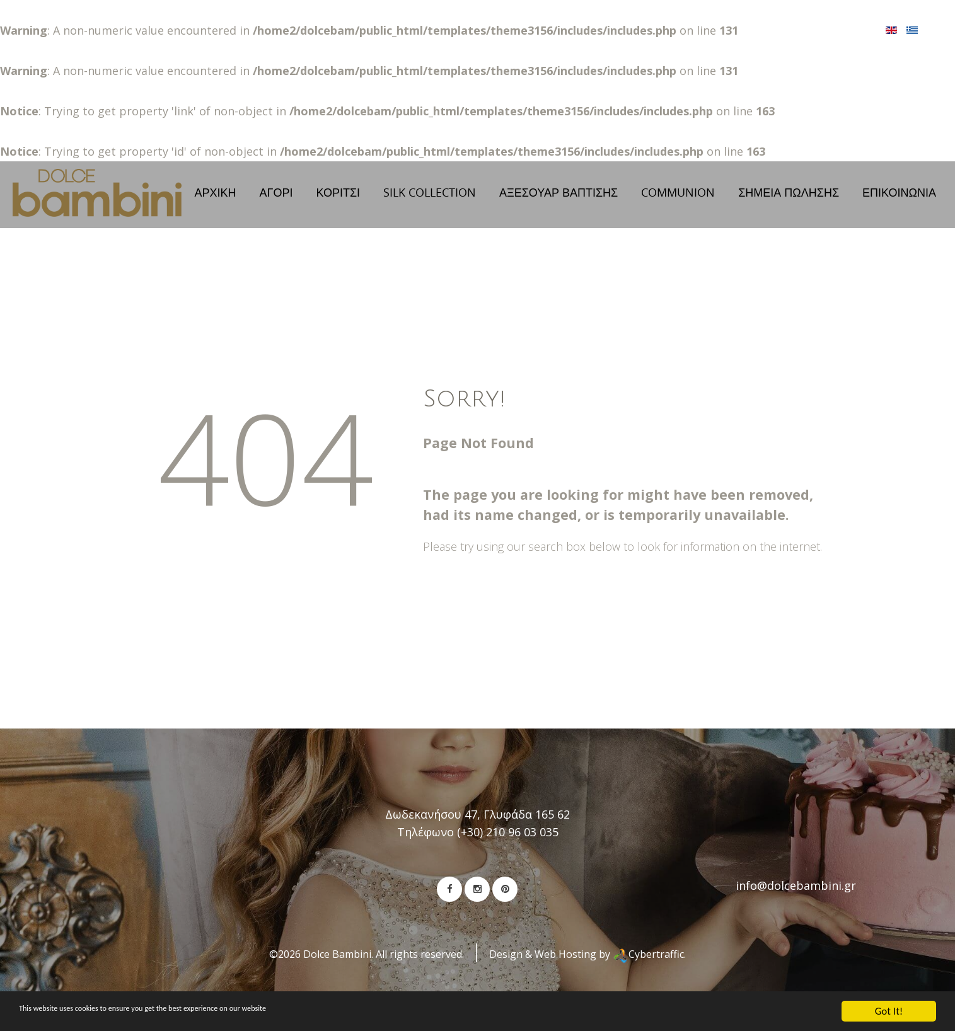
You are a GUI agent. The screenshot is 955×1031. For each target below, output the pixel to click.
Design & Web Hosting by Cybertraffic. (587, 968)
